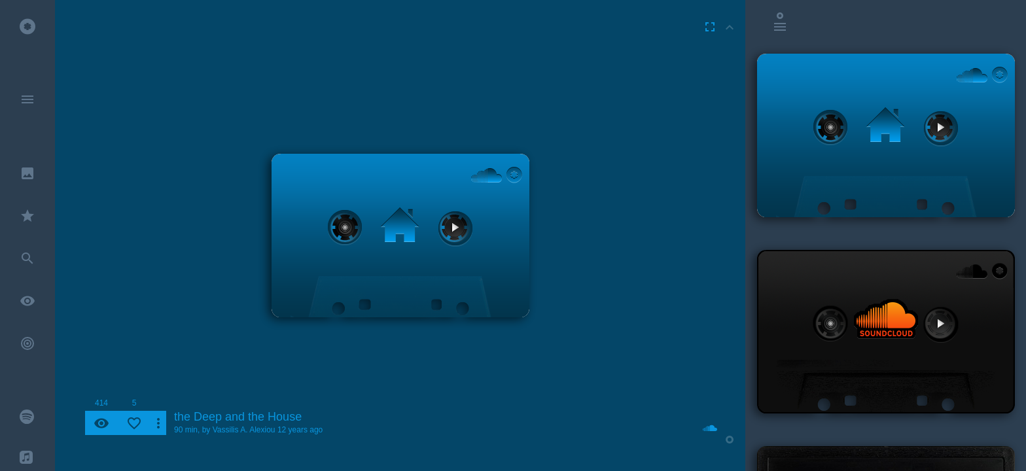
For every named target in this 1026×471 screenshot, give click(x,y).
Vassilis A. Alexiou (244, 429)
